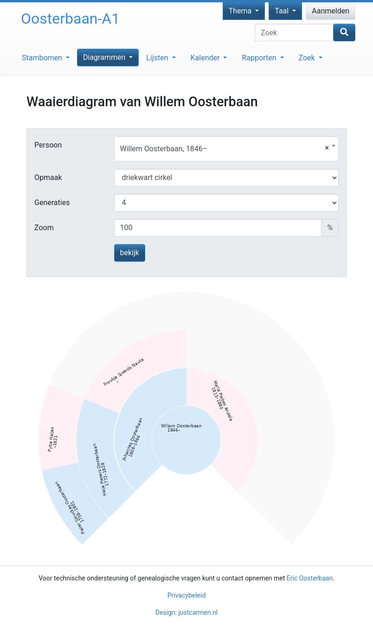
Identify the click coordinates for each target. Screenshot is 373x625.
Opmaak (48, 177)
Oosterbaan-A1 (70, 18)
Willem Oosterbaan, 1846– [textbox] (224, 148)
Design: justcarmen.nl (186, 612)
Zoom (44, 227)
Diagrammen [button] (105, 57)
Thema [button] (241, 10)
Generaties (52, 202)
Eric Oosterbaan (310, 578)
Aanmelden (330, 10)
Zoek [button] (308, 57)
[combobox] (226, 148)
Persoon (48, 145)
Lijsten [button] (158, 57)
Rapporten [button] (260, 57)
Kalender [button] (206, 57)
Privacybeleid (186, 595)
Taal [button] (282, 10)
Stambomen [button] (43, 57)
